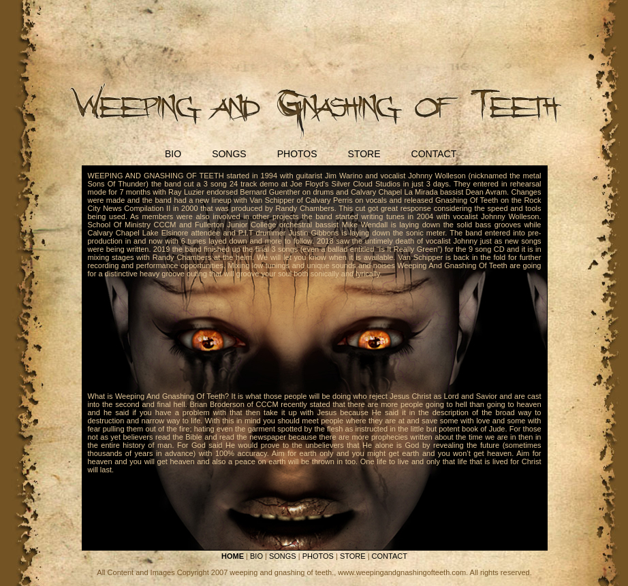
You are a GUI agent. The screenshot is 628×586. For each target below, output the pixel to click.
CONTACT (434, 153)
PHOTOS (297, 153)
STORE (364, 153)
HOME (232, 556)
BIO (173, 153)
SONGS (229, 153)
